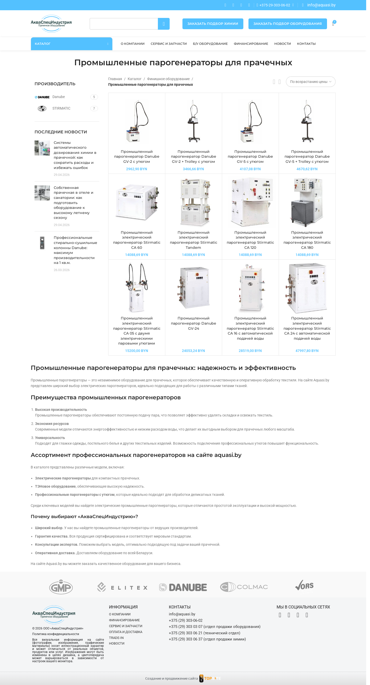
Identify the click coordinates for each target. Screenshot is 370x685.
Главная (115, 79)
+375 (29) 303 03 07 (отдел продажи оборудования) (214, 626)
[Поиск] (130, 24)
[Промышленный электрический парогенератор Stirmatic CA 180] (307, 202)
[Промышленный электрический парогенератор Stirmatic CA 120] (250, 202)
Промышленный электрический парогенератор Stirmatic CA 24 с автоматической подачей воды (307, 328)
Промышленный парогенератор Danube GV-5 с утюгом (250, 156)
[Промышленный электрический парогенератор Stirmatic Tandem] (193, 202)
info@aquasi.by (182, 614)
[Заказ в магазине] (311, 81)
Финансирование (124, 620)
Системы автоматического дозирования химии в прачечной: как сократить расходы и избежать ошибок (75, 155)
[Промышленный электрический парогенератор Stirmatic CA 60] (136, 202)
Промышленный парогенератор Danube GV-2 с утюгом (136, 156)
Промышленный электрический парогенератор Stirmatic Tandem (193, 240)
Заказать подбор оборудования (288, 24)
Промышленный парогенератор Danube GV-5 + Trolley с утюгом (307, 156)
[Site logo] (51, 23)
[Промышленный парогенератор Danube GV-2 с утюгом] (136, 121)
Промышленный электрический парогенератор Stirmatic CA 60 (136, 240)
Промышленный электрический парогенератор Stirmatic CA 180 (307, 240)
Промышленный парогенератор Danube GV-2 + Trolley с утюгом (193, 156)
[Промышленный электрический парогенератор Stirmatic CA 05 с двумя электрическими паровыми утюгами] (136, 288)
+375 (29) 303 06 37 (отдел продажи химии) (207, 639)
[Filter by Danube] (62, 97)
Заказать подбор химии (213, 24)
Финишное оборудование (168, 79)
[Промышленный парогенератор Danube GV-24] (193, 288)
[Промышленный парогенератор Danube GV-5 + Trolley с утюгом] (307, 121)
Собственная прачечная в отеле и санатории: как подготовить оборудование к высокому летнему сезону (73, 202)
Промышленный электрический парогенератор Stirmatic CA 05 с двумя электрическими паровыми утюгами (136, 331)
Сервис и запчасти (125, 626)
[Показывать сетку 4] (279, 82)
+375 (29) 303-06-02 (185, 620)
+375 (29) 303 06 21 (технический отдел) (204, 633)
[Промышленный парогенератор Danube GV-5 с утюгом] (250, 121)
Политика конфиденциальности (55, 634)
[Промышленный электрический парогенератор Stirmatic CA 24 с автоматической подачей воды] (307, 288)
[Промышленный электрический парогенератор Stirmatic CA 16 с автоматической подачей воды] (250, 288)
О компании (119, 614)
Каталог (135, 79)
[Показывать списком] (274, 82)
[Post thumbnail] (42, 158)
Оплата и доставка (125, 632)
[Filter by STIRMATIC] (62, 108)
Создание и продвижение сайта (171, 678)
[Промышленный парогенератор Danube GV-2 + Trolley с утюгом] (193, 121)
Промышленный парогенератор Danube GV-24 (193, 323)
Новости (116, 643)
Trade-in (116, 638)
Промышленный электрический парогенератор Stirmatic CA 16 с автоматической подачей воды (250, 328)
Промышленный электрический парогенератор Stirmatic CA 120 (250, 240)
